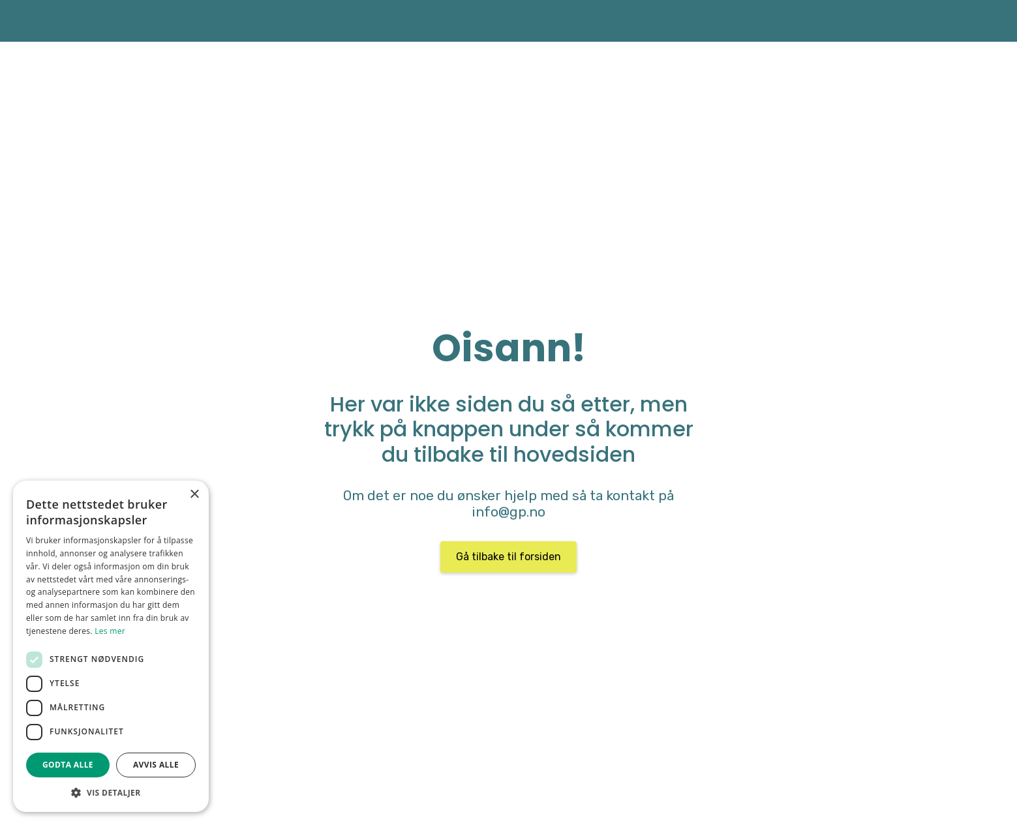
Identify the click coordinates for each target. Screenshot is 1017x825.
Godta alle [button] (67, 764)
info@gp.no (508, 512)
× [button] (194, 495)
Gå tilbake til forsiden (508, 556)
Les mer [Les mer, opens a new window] (110, 631)
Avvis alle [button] (156, 764)
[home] (166, 21)
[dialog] (111, 646)
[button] (111, 792)
